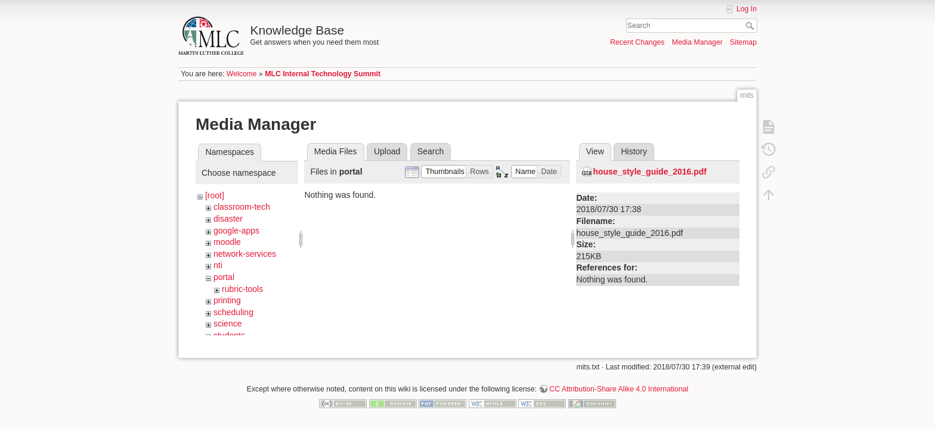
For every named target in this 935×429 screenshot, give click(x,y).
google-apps (236, 230)
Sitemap (743, 42)
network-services (244, 254)
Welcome (242, 74)
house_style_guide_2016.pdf (650, 171)
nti (217, 265)
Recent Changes (637, 42)
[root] (214, 195)
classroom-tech (241, 207)
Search (751, 25)
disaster (228, 218)
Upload (387, 151)
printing (227, 300)
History (634, 151)
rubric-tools (242, 289)
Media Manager (697, 42)
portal (223, 277)
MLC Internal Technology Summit (322, 74)
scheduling (233, 312)
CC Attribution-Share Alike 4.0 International (618, 385)
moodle (227, 242)
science (227, 323)
